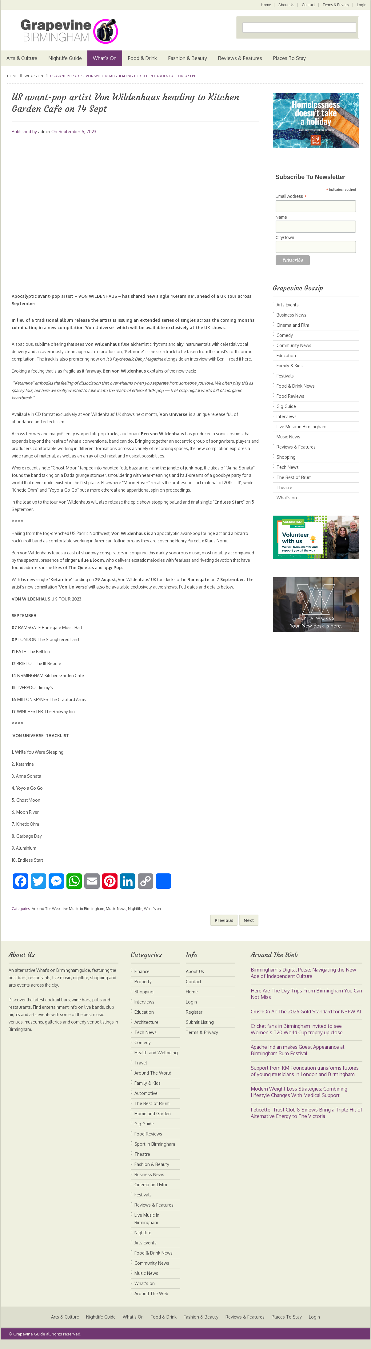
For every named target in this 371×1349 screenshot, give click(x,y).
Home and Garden (152, 1121)
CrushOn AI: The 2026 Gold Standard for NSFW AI (306, 1019)
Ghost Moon (67, 475)
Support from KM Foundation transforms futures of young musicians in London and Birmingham (305, 1078)
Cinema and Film (293, 325)
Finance (142, 978)
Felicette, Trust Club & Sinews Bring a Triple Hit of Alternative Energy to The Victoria (306, 1120)
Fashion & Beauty (187, 58)
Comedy (285, 335)
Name (281, 217)
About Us (285, 4)
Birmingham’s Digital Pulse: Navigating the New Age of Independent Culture (303, 980)
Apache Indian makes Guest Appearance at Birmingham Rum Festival (298, 1057)
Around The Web (46, 916)
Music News (116, 916)
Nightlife (135, 916)
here (42, 366)
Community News (294, 345)
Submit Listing (200, 1029)
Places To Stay (289, 58)
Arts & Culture (21, 58)
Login (361, 4)
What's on (34, 76)
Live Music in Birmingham (83, 916)
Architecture (146, 1029)
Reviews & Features (240, 58)
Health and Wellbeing (156, 1060)
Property (143, 989)
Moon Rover (164, 490)
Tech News (288, 467)
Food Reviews (290, 396)
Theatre (284, 487)
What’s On (105, 58)
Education (286, 355)
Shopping (286, 457)
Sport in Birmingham (154, 1151)
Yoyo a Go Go (97, 497)
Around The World (152, 1080)
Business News (291, 314)
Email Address (291, 196)
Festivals (285, 375)
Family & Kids (290, 365)
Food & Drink (142, 58)
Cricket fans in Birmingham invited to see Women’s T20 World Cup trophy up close (297, 1036)
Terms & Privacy (335, 4)
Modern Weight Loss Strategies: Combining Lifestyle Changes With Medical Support (299, 1099)
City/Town (285, 237)
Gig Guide (286, 406)
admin (44, 131)
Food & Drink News (296, 386)
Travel (140, 1070)
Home (264, 4)
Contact (307, 4)
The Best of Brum (294, 477)
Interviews (287, 416)
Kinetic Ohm (58, 497)
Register (194, 1019)
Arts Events (288, 304)
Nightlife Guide (65, 58)
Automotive (146, 1100)
